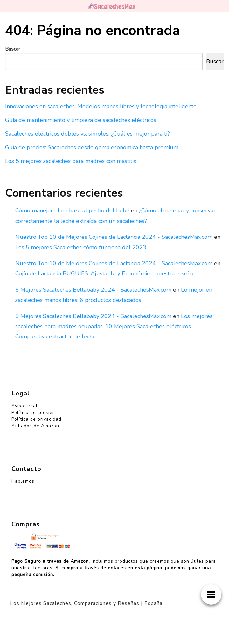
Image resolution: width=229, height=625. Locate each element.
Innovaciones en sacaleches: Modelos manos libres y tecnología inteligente (101, 106)
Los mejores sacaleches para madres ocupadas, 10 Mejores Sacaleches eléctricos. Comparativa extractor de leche (113, 326)
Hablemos (22, 481)
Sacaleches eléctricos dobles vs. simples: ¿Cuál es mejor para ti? (87, 134)
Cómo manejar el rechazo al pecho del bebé (72, 210)
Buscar (12, 49)
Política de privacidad (36, 419)
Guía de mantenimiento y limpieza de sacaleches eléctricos (80, 120)
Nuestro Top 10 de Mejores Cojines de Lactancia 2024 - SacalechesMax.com (113, 237)
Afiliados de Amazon (35, 426)
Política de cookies (33, 412)
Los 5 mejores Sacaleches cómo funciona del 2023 (80, 247)
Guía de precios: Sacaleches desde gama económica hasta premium (91, 147)
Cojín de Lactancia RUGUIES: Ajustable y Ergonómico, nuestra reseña (104, 273)
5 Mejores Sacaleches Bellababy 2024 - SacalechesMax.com (93, 290)
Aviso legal (24, 406)
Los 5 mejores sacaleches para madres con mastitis (70, 161)
